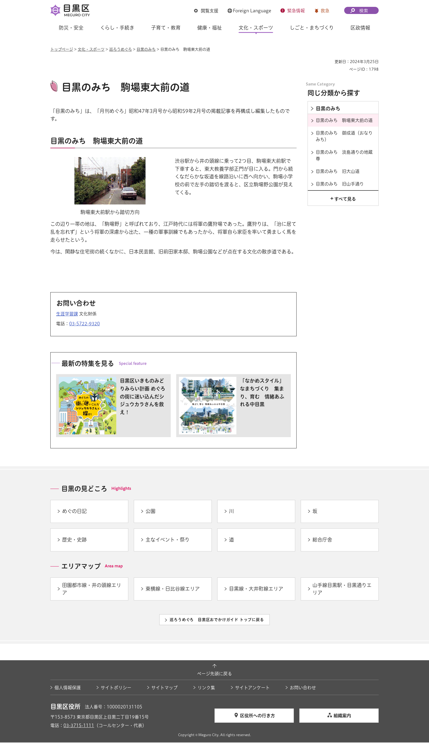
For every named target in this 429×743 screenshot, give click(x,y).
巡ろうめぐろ (120, 49)
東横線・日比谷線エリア (173, 589)
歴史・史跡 (74, 540)
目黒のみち (146, 49)
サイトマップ (164, 688)
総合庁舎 (322, 540)
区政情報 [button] (360, 27)
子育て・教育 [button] (166, 27)
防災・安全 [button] (71, 27)
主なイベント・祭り (168, 540)
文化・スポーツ (91, 49)
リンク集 (206, 688)
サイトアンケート (252, 688)
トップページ (61, 49)
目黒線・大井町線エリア (256, 589)
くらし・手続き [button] (117, 27)
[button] (206, 10)
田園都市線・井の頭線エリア (91, 589)
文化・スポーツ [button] (256, 27)
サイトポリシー (116, 688)
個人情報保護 (67, 688)
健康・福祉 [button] (209, 27)
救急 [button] (325, 10)
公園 (150, 511)
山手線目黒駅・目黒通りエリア (342, 589)
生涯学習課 (67, 314)
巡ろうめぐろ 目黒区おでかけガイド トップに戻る (217, 620)
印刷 (328, 61)
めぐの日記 (74, 511)
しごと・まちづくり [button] (312, 27)
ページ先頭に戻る (214, 674)
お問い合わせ (303, 688)
